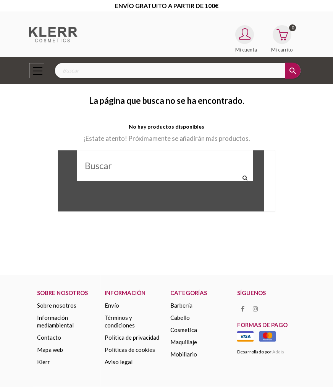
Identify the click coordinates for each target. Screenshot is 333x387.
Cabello (180, 317)
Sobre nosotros (56, 305)
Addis (278, 352)
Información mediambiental (55, 321)
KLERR (43, 361)
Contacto (49, 337)
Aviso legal (119, 361)
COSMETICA (183, 329)
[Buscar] (165, 165)
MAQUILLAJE (183, 342)
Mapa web (50, 349)
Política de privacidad (132, 337)
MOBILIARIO (183, 354)
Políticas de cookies (130, 349)
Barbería (181, 305)
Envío (112, 305)
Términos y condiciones (120, 321)
